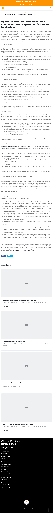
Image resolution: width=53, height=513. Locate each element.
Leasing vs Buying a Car (6, 477)
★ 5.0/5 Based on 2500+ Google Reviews (26, 1)
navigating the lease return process (28, 83)
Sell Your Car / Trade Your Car (7, 455)
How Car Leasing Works (6, 464)
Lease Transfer (4, 469)
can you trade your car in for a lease (15, 383)
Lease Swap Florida (5, 466)
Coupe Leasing (4, 482)
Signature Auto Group (18, 508)
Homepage (3, 12)
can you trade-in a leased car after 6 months (18, 424)
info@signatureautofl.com (9, 449)
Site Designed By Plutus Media (35, 508)
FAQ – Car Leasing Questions (7, 487)
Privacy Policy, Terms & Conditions (47, 509)
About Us (3, 458)
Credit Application (5, 451)
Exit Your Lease (4, 453)
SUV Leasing (3, 481)
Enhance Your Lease (5, 456)
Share (4, 255)
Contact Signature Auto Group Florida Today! (23, 250)
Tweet (10, 255)
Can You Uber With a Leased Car (14, 341)
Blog (9, 12)
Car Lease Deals (4, 471)
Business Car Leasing (5, 473)
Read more (5, 306)
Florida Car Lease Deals (38, 17)
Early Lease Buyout (5, 474)
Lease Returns (4, 468)
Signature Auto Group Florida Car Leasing (11, 17)
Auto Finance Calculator (6, 460)
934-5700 (8, 444)
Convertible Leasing (5, 484)
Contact (3, 461)
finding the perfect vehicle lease (36, 48)
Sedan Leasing (4, 479)
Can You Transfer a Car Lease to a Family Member (20, 300)
